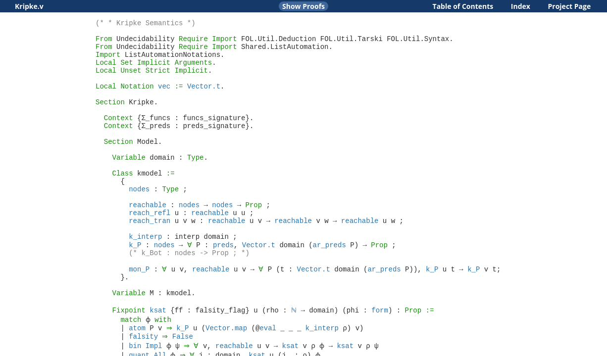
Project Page (569, 6)
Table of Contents (463, 6)
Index (520, 6)
